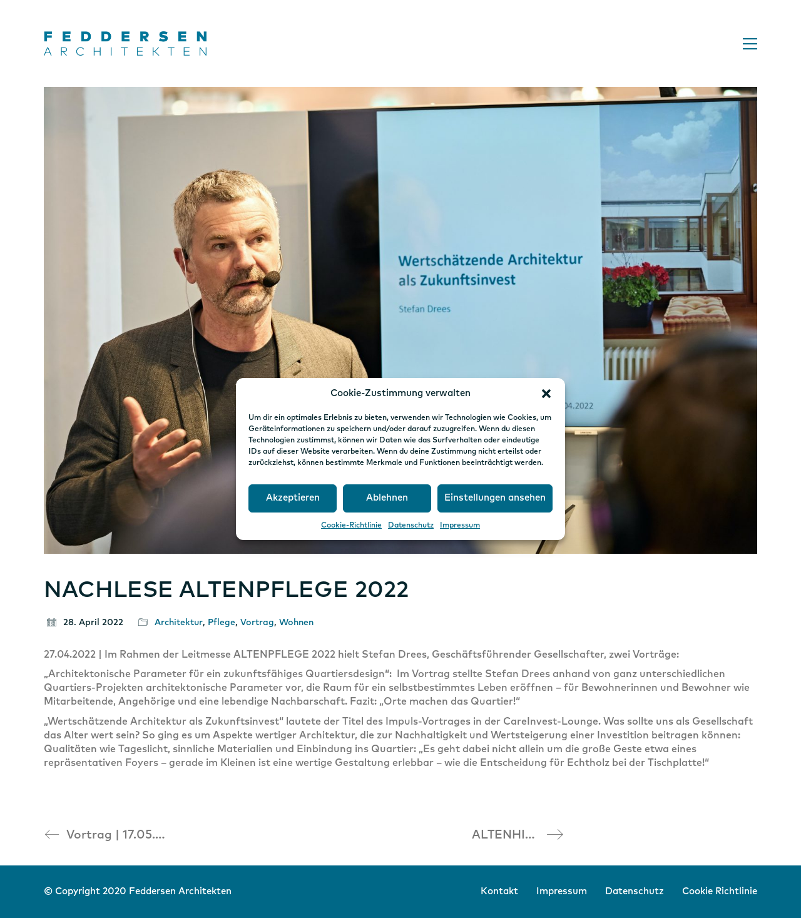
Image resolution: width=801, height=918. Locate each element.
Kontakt (499, 891)
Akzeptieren (293, 497)
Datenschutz (411, 525)
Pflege (221, 622)
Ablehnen (387, 497)
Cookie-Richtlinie (351, 525)
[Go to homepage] (125, 43)
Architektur (179, 622)
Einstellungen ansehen (495, 497)
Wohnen (296, 622)
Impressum (460, 525)
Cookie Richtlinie (719, 891)
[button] (546, 393)
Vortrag (257, 622)
